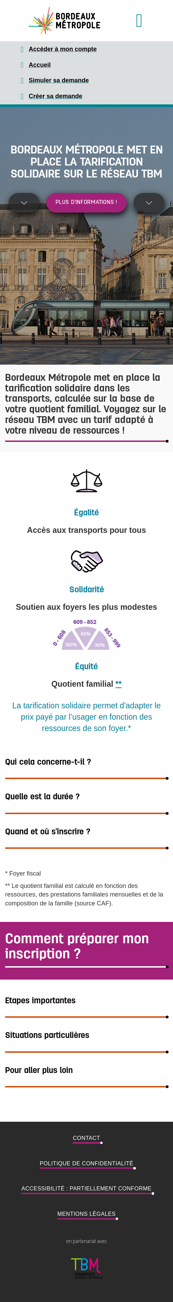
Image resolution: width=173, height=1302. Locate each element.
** (118, 683)
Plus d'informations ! (86, 202)
